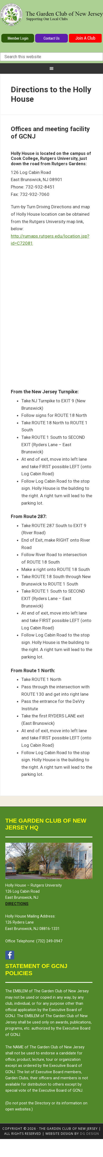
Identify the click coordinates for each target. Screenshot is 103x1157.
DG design (89, 1133)
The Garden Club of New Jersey (51, 18)
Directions (17, 904)
